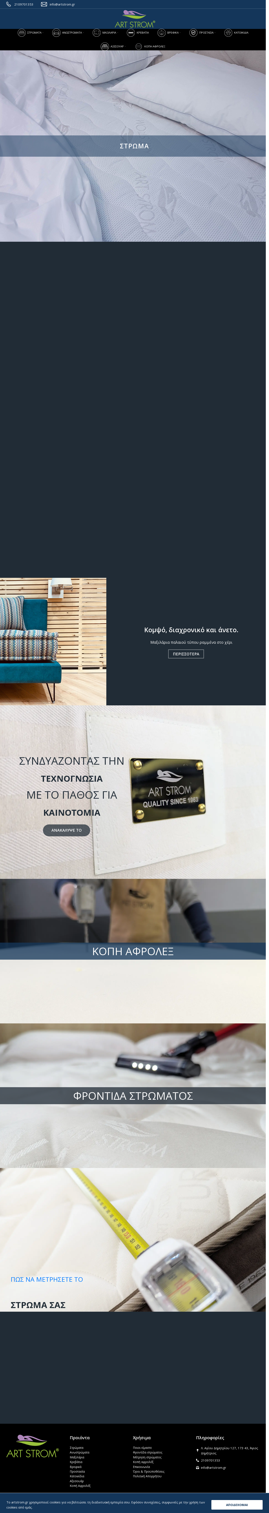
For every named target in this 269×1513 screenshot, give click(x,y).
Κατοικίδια (77, 1476)
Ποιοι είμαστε (142, 1448)
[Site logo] (135, 19)
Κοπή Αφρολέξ (80, 1486)
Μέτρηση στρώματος (147, 1457)
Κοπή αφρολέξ (143, 1462)
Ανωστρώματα (79, 1452)
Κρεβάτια (76, 1462)
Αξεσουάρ (77, 1481)
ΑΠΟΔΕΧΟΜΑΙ (237, 1505)
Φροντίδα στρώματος (147, 1452)
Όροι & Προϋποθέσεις (148, 1471)
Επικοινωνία (141, 1467)
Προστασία (77, 1471)
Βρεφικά (75, 1467)
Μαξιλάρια (77, 1457)
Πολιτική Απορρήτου (147, 1476)
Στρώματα (76, 1448)
